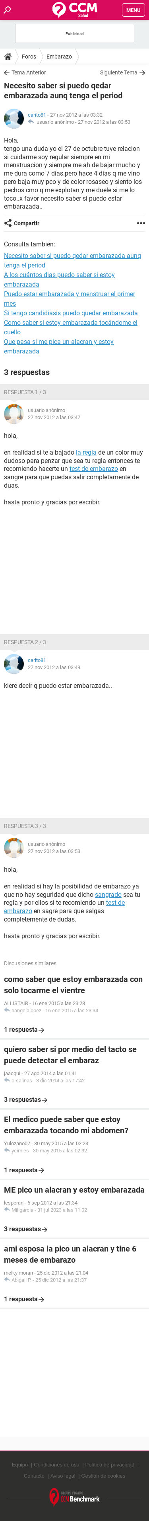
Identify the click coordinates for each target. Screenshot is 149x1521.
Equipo (20, 1465)
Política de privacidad (110, 1465)
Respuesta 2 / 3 (25, 642)
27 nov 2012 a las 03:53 (104, 122)
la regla (86, 452)
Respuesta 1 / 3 (25, 392)
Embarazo (59, 56)
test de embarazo (94, 469)
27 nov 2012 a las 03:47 (54, 417)
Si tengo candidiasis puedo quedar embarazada (71, 313)
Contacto (34, 1476)
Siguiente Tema (118, 72)
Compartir (26, 223)
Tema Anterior (29, 72)
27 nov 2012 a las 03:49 (54, 667)
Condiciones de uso (56, 1465)
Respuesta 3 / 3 (25, 826)
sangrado (108, 894)
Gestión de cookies (103, 1476)
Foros (29, 56)
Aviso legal (62, 1476)
